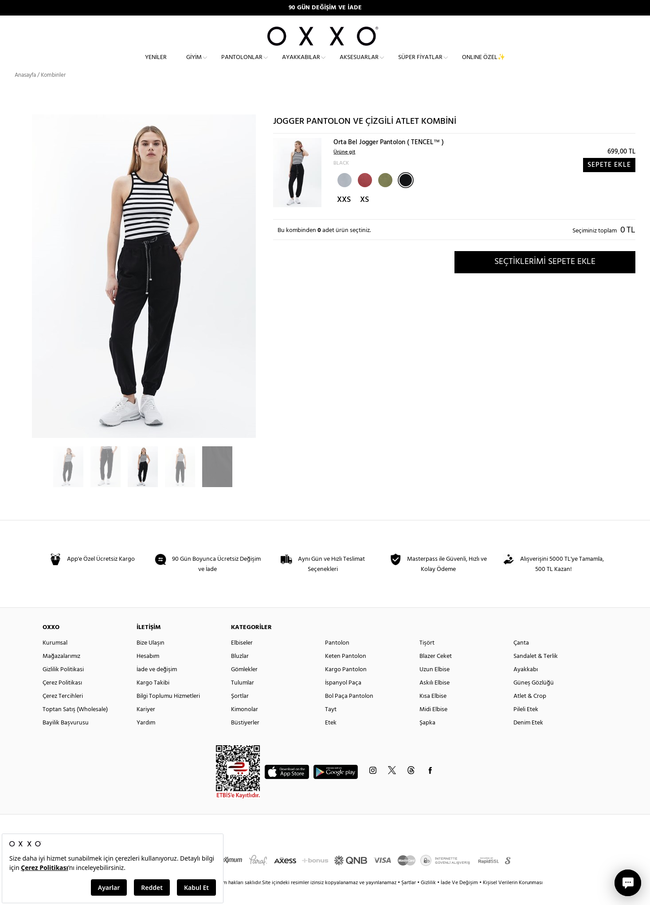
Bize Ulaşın (150, 658)
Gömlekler (244, 685)
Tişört (427, 658)
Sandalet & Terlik (535, 672)
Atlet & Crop (529, 712)
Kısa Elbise (432, 712)
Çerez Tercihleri (63, 712)
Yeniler (156, 64)
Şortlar (240, 712)
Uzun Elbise (434, 685)
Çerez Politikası (62, 698)
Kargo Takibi (153, 698)
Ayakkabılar (301, 64)
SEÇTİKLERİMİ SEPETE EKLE (544, 277)
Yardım (146, 738)
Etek (331, 738)
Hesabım (148, 672)
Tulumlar (242, 698)
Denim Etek (528, 738)
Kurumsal (55, 658)
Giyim (194, 64)
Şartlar (409, 898)
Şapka (427, 738)
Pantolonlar (241, 64)
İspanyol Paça (343, 698)
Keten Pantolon (345, 672)
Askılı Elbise (434, 698)
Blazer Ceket (435, 672)
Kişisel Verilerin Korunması (513, 898)
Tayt (331, 725)
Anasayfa (25, 90)
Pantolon (337, 658)
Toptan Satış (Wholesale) (75, 725)
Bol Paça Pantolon (349, 712)
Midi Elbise (433, 725)
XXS (344, 215)
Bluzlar (240, 672)
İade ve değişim (157, 685)
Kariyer (146, 725)
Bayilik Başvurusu (66, 738)
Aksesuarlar (359, 64)
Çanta (521, 658)
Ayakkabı (525, 685)
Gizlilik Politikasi (63, 685)
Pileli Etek (525, 725)
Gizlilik (429, 898)
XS (364, 215)
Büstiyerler (245, 738)
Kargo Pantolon (346, 685)
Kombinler (53, 90)
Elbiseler (242, 658)
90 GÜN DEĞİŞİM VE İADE (325, 8)
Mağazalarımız (61, 672)
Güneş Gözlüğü (533, 698)
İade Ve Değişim (459, 898)
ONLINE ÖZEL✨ (483, 64)
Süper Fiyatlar (420, 64)
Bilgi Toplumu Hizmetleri (168, 712)
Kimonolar (244, 725)
